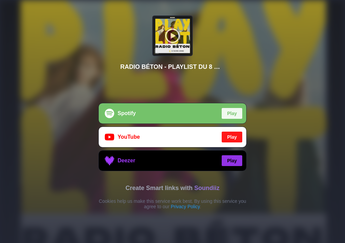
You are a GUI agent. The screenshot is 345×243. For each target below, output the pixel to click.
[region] (172, 121)
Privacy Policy (185, 206)
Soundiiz (207, 188)
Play (232, 113)
